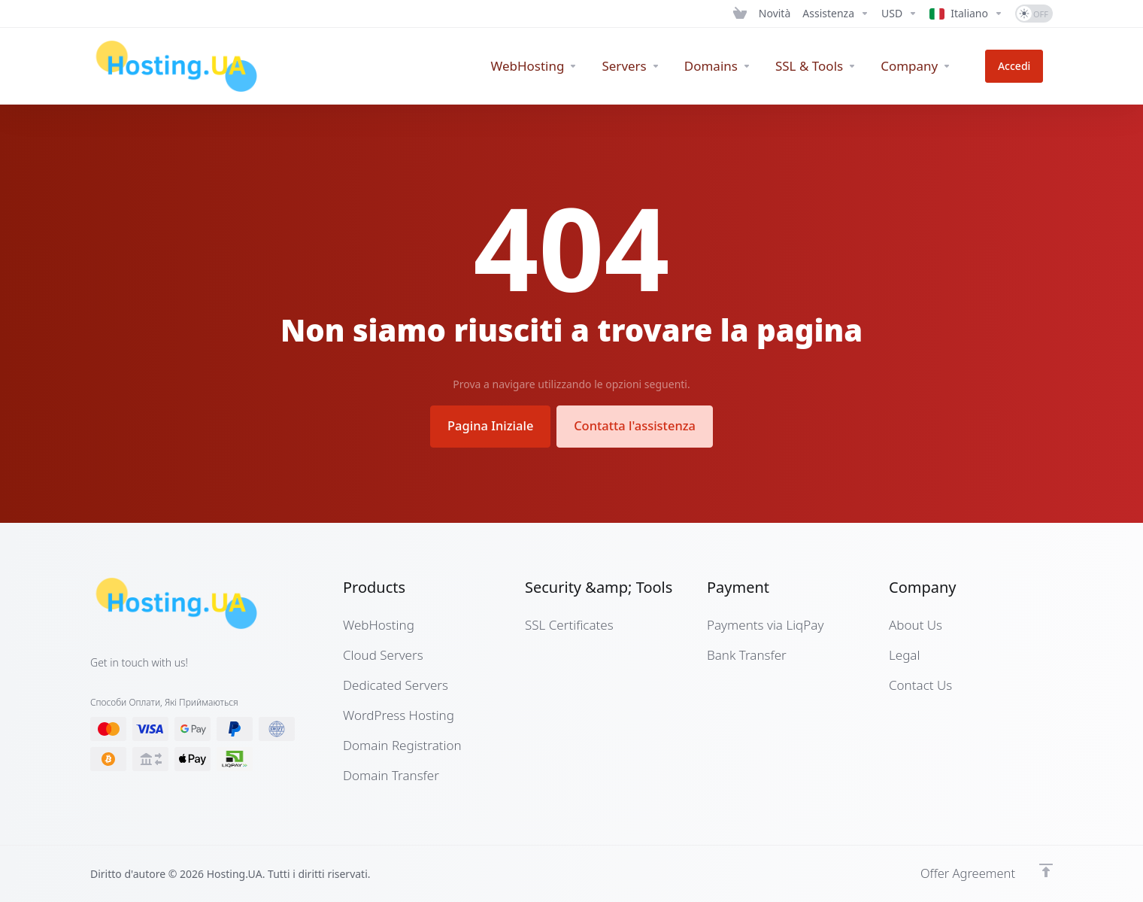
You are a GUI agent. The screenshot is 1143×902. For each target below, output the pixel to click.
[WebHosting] (553, 66)
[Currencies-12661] (899, 13)
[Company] (934, 66)
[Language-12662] (966, 13)
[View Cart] (740, 13)
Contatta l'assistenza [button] (638, 425)
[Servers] (650, 66)
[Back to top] (1046, 869)
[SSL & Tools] (834, 66)
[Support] (835, 13)
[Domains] (736, 66)
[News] (774, 13)
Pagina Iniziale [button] (486, 425)
